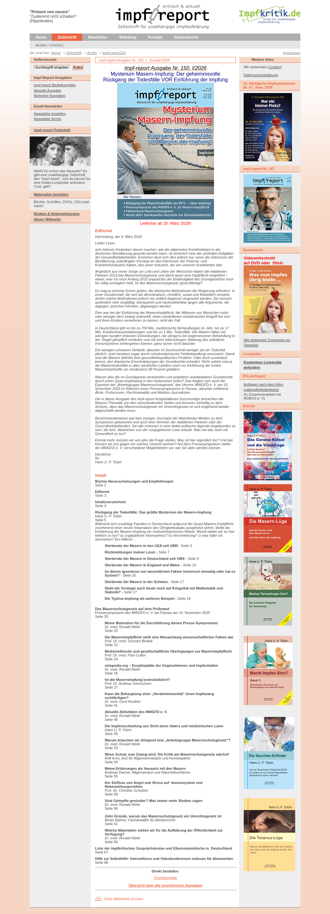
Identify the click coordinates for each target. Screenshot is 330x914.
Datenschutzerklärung (261, 75)
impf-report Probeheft (52, 130)
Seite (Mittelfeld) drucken (123, 899)
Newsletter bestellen (50, 114)
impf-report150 (114, 53)
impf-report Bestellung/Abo (55, 85)
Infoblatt (55, 45)
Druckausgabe (165, 878)
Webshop (128, 37)
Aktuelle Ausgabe (47, 90)
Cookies (274, 67)
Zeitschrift (67, 37)
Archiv (40, 45)
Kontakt (155, 37)
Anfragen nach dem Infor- (264, 384)
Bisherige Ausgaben (49, 96)
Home (40, 37)
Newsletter (98, 37)
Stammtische (186, 37)
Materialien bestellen (51, 194)
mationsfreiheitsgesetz (261, 389)
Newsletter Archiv (47, 119)
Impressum (291, 53)
